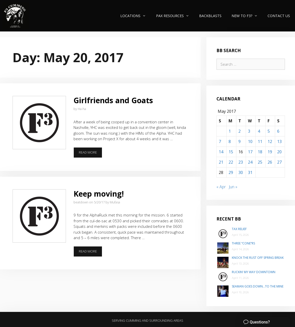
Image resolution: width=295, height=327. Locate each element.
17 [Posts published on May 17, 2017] (250, 152)
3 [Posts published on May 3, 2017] (249, 131)
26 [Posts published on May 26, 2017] (270, 162)
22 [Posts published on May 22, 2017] (231, 162)
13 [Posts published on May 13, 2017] (279, 141)
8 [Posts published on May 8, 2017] (230, 141)
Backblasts (210, 15)
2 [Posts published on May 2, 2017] (239, 131)
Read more (90, 154)
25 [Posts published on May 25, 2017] (260, 162)
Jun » (233, 187)
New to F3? (247, 15)
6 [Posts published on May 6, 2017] (278, 131)
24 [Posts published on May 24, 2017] (250, 162)
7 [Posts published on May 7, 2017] (220, 141)
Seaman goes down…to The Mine (257, 286)
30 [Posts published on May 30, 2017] (240, 172)
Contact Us (279, 15)
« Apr (221, 187)
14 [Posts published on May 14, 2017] (221, 152)
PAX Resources (175, 15)
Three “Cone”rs (243, 243)
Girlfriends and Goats (113, 100)
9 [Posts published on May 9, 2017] (239, 141)
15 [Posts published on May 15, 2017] (231, 152)
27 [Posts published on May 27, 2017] (279, 162)
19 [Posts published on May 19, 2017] (270, 152)
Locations (135, 15)
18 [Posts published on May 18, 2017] (260, 152)
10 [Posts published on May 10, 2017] (250, 141)
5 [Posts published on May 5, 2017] (269, 131)
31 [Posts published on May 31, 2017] (250, 172)
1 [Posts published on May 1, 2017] (230, 131)
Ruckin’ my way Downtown (253, 272)
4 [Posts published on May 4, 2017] (259, 131)
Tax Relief (239, 229)
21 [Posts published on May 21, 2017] (221, 162)
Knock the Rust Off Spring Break (258, 258)
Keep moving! (98, 194)
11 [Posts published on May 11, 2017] (260, 141)
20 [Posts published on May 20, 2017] (279, 152)
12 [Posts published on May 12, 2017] (270, 141)
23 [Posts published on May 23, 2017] (240, 162)
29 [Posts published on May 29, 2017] (231, 172)
